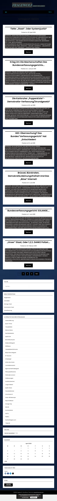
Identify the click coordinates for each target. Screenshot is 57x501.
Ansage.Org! (8, 404)
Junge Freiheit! (9, 384)
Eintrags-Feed (8, 304)
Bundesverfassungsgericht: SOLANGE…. (28, 210)
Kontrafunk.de (9, 410)
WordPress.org (8, 310)
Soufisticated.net (10, 381)
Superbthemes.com (39, 492)
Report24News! (9, 400)
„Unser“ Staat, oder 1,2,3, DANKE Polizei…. (28, 242)
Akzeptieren (33, 497)
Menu (50, 12)
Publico (7, 416)
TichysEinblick (8, 327)
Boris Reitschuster (10, 339)
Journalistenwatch (10, 365)
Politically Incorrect (10, 375)
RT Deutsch (8, 355)
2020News (8, 346)
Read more (28, 52)
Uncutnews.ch (9, 394)
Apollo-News (8, 388)
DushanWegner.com (10, 420)
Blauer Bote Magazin (10, 352)
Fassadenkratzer (9, 391)
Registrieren (7, 297)
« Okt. (5, 461)
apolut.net (8, 336)
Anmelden (7, 300)
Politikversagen (9, 378)
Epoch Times (8, 323)
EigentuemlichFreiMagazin (12, 368)
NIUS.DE (7, 407)
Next (37, 273)
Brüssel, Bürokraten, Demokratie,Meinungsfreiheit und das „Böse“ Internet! (28, 176)
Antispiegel (8, 359)
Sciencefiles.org (9, 320)
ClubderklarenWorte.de (11, 349)
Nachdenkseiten (9, 333)
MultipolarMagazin (10, 343)
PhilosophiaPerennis (10, 372)
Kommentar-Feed (9, 307)
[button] (5, 473)
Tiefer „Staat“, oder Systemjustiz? (28, 28)
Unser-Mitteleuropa (10, 397)
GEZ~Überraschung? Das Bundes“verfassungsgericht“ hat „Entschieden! (28, 136)
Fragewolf (22, 5)
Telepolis (7, 423)
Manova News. (9, 330)
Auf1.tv (7, 413)
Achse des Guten (9, 362)
